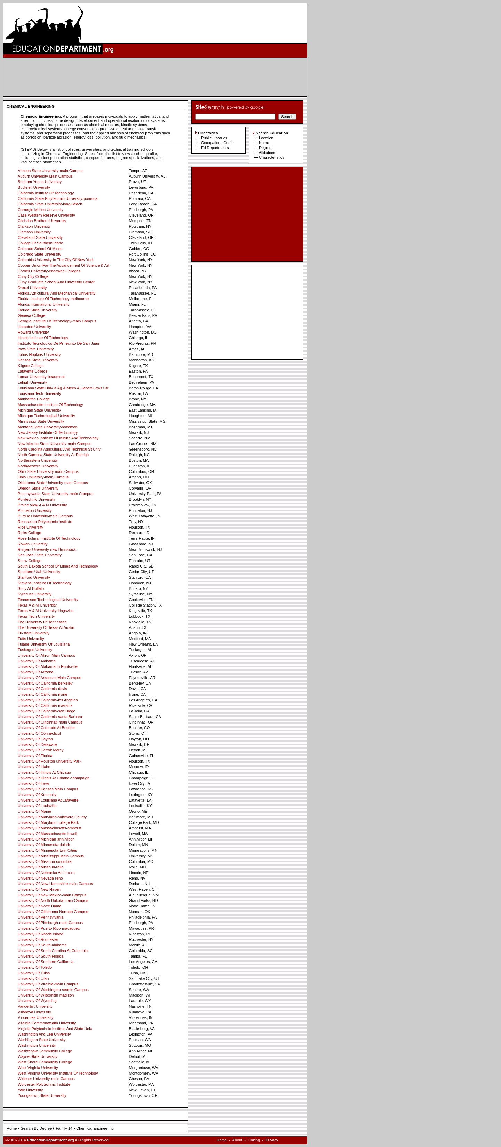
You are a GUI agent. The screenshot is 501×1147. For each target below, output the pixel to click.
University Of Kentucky (37, 795)
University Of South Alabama (42, 945)
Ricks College (29, 533)
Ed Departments (215, 148)
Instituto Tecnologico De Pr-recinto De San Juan (58, 343)
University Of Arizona (36, 672)
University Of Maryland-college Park (48, 822)
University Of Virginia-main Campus (48, 984)
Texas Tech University (36, 616)
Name (264, 143)
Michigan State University (39, 410)
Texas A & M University (37, 605)
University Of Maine (34, 811)
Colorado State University (39, 254)
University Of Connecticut (39, 733)
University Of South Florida (40, 956)
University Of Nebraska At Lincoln (46, 873)
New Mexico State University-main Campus (55, 444)
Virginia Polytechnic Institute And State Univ (55, 1029)
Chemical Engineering (95, 1128)
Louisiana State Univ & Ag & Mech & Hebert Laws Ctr (63, 388)
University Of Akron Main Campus (46, 655)
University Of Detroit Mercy (40, 750)
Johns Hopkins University (39, 354)
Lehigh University (32, 382)
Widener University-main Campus (46, 1079)
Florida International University (44, 304)
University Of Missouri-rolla (40, 867)
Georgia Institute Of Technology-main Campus (57, 321)
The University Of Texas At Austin (46, 627)
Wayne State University (37, 1056)
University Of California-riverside (45, 705)
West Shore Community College (45, 1062)
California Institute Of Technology (46, 193)
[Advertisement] (155, 77)
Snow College (29, 561)
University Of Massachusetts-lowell (47, 834)
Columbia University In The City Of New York (56, 260)
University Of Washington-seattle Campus (53, 990)
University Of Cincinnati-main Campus (50, 722)
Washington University (37, 1045)
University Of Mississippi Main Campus (51, 856)
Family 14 (64, 1128)
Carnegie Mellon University (40, 210)
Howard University (33, 332)
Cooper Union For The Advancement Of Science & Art (63, 265)
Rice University (30, 527)
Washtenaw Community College (45, 1051)
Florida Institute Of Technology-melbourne (53, 299)
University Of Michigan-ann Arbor (46, 839)
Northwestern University (38, 466)
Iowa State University (36, 349)
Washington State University (42, 1040)
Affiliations (267, 152)
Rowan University (33, 544)
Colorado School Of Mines (40, 249)
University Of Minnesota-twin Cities (47, 850)
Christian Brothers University (42, 221)
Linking (254, 1140)
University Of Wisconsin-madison (46, 995)
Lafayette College (33, 371)
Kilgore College (31, 366)
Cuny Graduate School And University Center (56, 282)
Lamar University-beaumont (41, 377)
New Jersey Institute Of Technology (48, 432)
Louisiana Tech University (39, 393)
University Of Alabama (37, 661)
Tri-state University (33, 633)
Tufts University (31, 639)
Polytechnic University (36, 499)
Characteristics (271, 157)
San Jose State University (40, 555)
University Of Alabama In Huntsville (48, 666)
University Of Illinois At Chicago (44, 772)
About (237, 1140)
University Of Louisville (37, 806)
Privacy (271, 1140)
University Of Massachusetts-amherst (49, 828)
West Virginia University (38, 1068)
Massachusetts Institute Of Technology (50, 405)
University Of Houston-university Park (49, 761)
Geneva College (31, 315)
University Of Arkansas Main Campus (49, 678)
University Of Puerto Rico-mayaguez (49, 928)
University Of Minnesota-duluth (44, 845)
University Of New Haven (39, 889)
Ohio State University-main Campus (48, 471)
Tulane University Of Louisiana (44, 644)
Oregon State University (38, 488)
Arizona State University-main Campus (51, 171)
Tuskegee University (35, 650)
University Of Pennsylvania (40, 917)
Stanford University (34, 577)
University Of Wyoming (37, 1001)
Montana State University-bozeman (48, 427)
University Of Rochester (38, 939)
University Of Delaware (37, 744)
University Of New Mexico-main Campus (52, 895)
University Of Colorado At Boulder (46, 728)
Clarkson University (34, 226)
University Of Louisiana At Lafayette (48, 800)
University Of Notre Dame (39, 906)
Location (266, 138)
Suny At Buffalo (31, 588)
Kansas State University (38, 360)
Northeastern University (38, 460)
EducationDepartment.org (50, 1140)
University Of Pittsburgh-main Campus (50, 923)
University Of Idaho (34, 767)
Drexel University (32, 288)
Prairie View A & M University (42, 505)
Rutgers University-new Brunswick (47, 549)
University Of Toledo (35, 967)
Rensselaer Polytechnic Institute (45, 522)
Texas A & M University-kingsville (45, 611)
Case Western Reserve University (46, 215)
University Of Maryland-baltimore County (52, 817)
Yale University (30, 1090)
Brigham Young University (40, 182)
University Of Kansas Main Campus (48, 789)
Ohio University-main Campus (43, 477)
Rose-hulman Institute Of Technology (49, 538)
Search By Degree (36, 1128)
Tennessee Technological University (48, 600)
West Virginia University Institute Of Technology (58, 1073)
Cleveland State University (40, 237)
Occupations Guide (217, 143)
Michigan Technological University (46, 416)
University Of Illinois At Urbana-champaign (53, 778)
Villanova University (34, 1012)
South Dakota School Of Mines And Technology (58, 566)
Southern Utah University (39, 572)
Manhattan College (34, 399)
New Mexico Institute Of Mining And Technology (58, 438)
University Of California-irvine (42, 694)
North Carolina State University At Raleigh (53, 455)
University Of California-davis (42, 689)
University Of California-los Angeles (48, 700)
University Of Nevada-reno (40, 878)
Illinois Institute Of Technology (43, 338)
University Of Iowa (33, 783)
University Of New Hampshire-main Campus (55, 884)
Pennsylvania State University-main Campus (55, 494)
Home (12, 1128)
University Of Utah (33, 978)
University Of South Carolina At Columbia (53, 951)
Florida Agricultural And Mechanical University (56, 293)
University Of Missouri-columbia (45, 861)
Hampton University (34, 327)
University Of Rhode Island (40, 934)
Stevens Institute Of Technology (45, 583)
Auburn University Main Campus (45, 176)
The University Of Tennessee (42, 622)
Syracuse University (34, 594)
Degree (265, 148)
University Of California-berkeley (45, 683)
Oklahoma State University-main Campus (53, 483)
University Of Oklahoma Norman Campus (53, 912)
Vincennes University (36, 1017)
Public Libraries (214, 138)
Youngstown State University (42, 1095)
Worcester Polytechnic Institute (44, 1084)
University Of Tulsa (34, 973)
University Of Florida (35, 756)
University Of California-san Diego (46, 711)
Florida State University (37, 310)
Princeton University (35, 510)
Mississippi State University (41, 421)
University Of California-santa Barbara (50, 717)
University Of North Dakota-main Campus (53, 900)
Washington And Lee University (44, 1034)
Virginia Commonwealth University (47, 1023)
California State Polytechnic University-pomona (57, 198)
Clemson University (34, 232)
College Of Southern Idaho (40, 243)
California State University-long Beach (50, 204)
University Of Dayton (35, 739)
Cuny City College (33, 276)
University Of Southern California (45, 962)
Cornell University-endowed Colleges (49, 271)
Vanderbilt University (35, 1006)
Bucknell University (34, 187)
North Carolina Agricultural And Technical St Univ (59, 449)
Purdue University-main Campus (45, 516)
